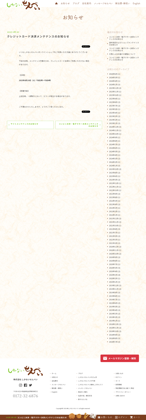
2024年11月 (114, 130)
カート (118, 381)
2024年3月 (113, 158)
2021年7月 (113, 232)
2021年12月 (114, 218)
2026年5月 (113, 77)
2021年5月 (113, 236)
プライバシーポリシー (123, 392)
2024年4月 (113, 155)
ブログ (80, 373)
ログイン (119, 377)
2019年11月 (114, 289)
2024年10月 (114, 134)
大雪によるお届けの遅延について (122, 54)
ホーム (54, 373)
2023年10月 (114, 169)
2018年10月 (114, 331)
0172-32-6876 (25, 395)
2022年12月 (114, 183)
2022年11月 (114, 186)
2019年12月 (114, 285)
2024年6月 (113, 148)
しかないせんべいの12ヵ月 (87, 377)
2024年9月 (113, 137)
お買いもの (119, 373)
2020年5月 (113, 267)
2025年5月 (113, 109)
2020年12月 (114, 246)
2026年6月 (113, 74)
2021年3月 (113, 239)
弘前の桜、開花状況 (85, 396)
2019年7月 (113, 299)
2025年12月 (114, 88)
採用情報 (119, 384)
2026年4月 (113, 81)
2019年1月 (113, 320)
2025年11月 (114, 91)
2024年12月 (114, 126)
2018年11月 (114, 327)
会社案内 (55, 381)
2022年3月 (113, 208)
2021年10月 (114, 225)
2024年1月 (113, 165)
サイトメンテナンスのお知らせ (24, 123)
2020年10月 (114, 253)
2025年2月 (113, 119)
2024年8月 (113, 141)
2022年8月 (113, 197)
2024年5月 (113, 151)
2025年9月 (113, 98)
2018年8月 (113, 338)
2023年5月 (113, 179)
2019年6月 (113, 303)
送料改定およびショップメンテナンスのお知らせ (124, 43)
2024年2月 (113, 162)
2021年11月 (114, 222)
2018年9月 (113, 334)
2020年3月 (113, 275)
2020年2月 (113, 278)
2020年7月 (113, 264)
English (54, 392)
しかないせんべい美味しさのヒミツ (90, 384)
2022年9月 (113, 193)
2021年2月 (113, 243)
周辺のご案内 (82, 392)
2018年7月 (113, 341)
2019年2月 (113, 317)
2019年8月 (113, 296)
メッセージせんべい (59, 384)
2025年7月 (113, 105)
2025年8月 (113, 102)
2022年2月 (113, 211)
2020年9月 (113, 257)
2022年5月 (113, 200)
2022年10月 (114, 190)
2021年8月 (113, 229)
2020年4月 (113, 271)
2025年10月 (114, 95)
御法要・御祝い (57, 388)
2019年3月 (113, 313)
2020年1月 (113, 282)
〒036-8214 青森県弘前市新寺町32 (25, 391)
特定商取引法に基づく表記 (125, 388)
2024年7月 (113, 144)
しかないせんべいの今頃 (86, 381)
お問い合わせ (120, 396)
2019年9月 (113, 292)
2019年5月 (113, 306)
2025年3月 (113, 116)
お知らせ (55, 377)
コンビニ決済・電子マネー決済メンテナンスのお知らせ (78, 124)
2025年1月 (113, 123)
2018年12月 (114, 324)
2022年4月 (113, 204)
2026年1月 (113, 84)
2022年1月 (113, 215)
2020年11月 (114, 250)
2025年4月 (113, 112)
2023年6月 (113, 176)
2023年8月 (113, 172)
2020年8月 (113, 260)
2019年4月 (113, 310)
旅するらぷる (82, 399)
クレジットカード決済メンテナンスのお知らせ (38, 36)
